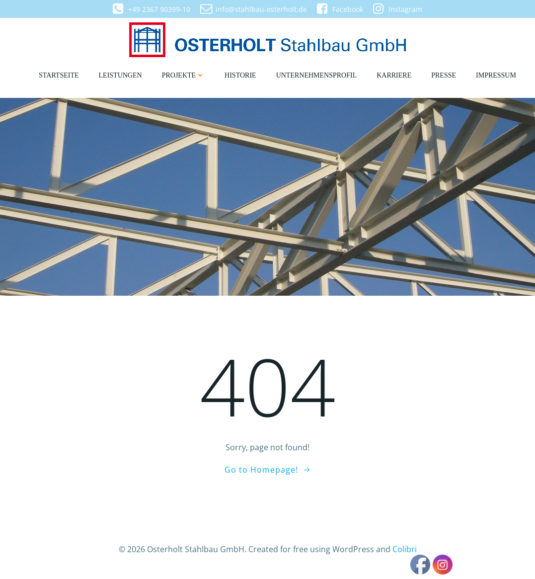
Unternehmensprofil (316, 75)
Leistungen (120, 75)
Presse (443, 75)
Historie (240, 75)
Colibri (404, 549)
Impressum (496, 75)
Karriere (394, 75)
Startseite (58, 75)
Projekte (183, 75)
